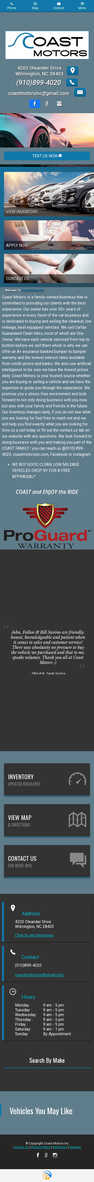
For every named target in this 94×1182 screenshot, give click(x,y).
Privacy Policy (40, 1147)
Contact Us (21, 1147)
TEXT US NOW (47, 156)
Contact (58, 6)
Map (35, 6)
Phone (11, 6)
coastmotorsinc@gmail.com (39, 975)
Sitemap (75, 1147)
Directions (60, 1147)
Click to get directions (34, 935)
